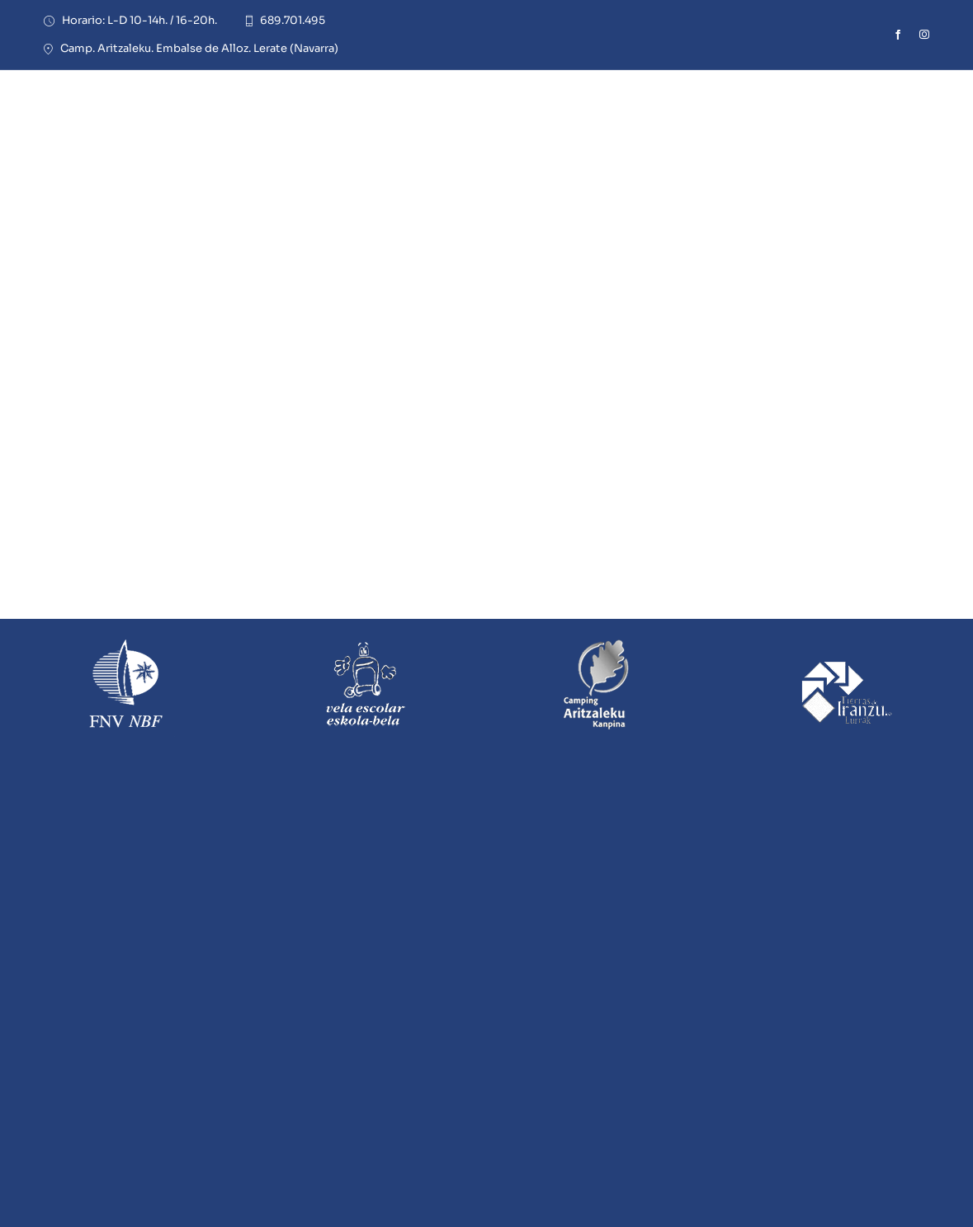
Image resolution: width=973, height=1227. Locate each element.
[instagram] (924, 35)
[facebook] (898, 35)
